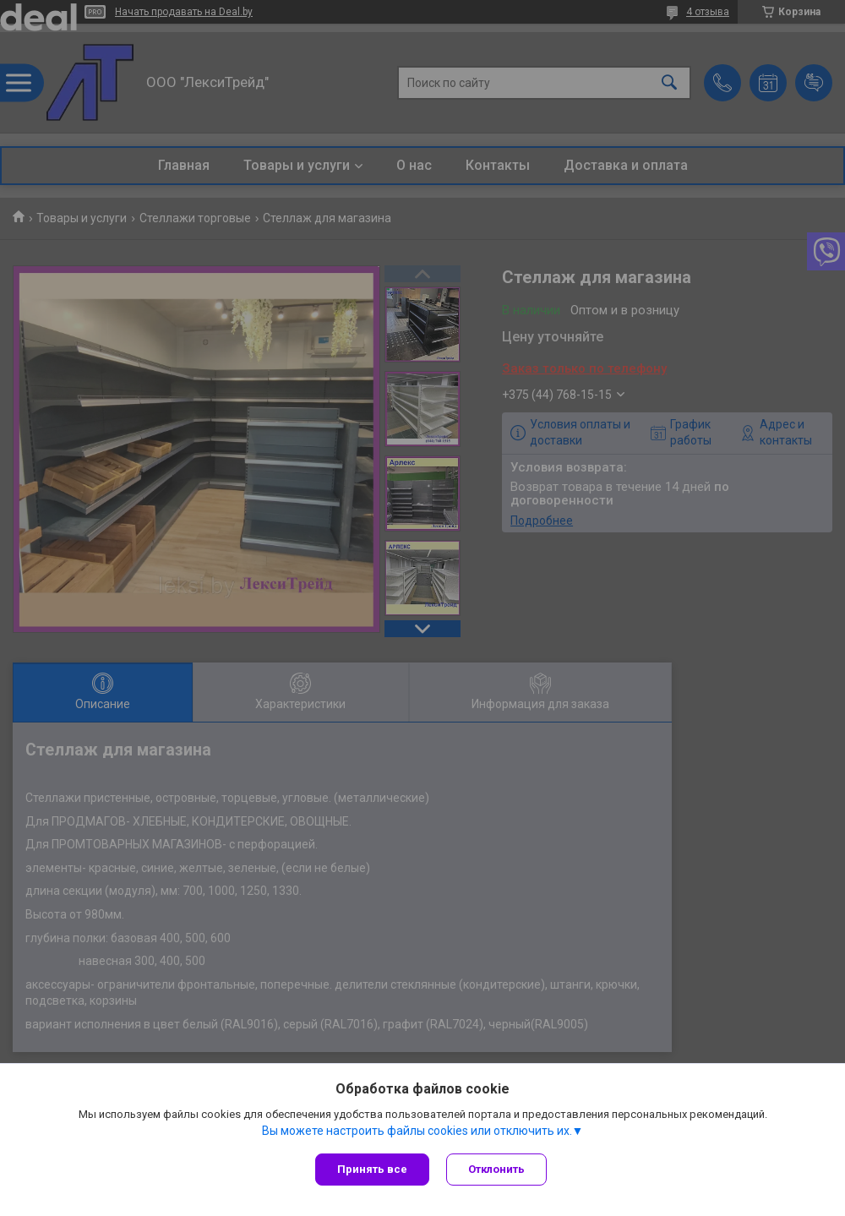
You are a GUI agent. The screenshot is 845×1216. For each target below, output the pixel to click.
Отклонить (496, 1169)
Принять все (372, 1169)
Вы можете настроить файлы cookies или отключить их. (417, 1130)
